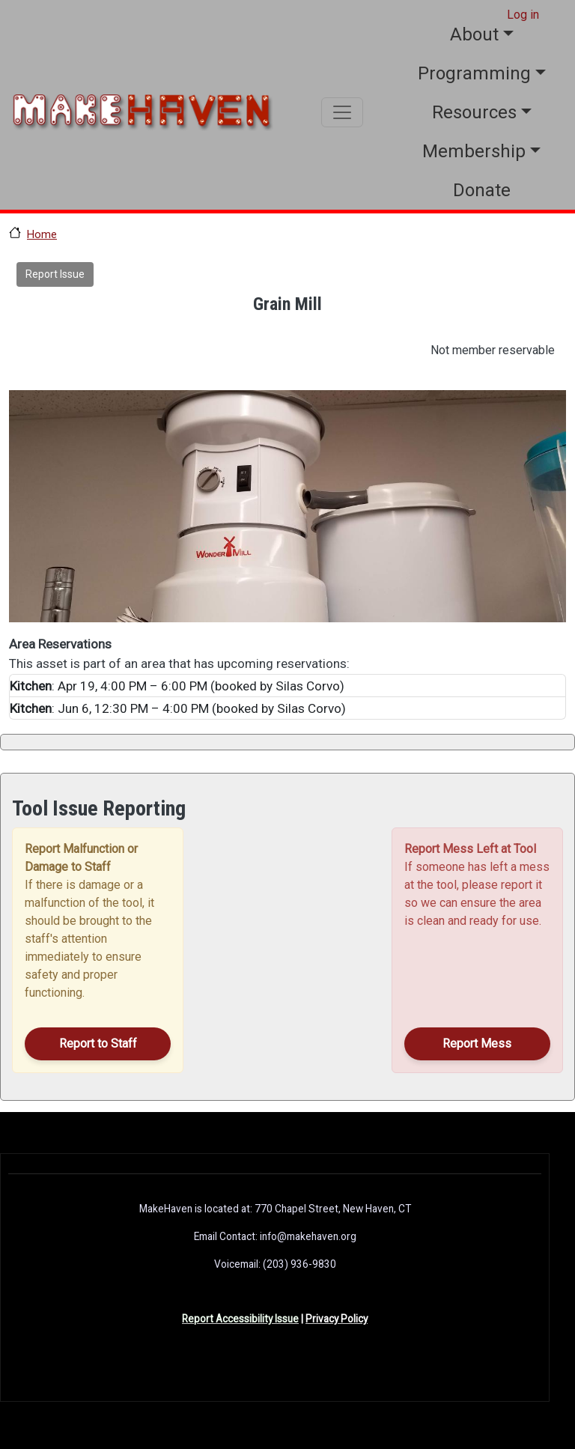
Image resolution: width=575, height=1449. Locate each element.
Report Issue (55, 274)
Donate (482, 190)
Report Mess (476, 1043)
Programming (474, 73)
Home (42, 234)
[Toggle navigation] (342, 112)
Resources (474, 112)
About (474, 34)
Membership (474, 151)
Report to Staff (98, 1043)
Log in (523, 14)
